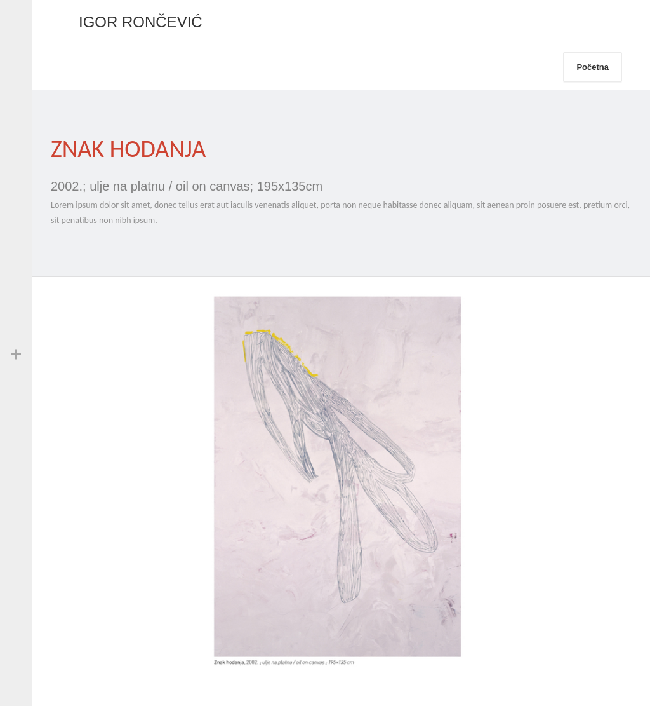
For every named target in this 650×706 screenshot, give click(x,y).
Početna (592, 67)
